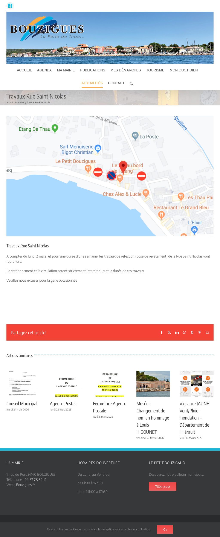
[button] (131, 83)
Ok (165, 529)
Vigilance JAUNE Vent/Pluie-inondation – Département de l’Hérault (194, 417)
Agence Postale (64, 403)
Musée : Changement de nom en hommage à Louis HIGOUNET (152, 417)
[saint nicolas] (110, 176)
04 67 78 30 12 (35, 479)
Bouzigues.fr (25, 485)
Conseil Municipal (21, 403)
